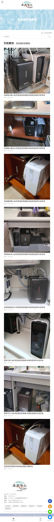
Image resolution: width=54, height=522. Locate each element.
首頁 (42, 33)
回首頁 (8, 506)
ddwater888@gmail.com (15, 500)
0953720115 (11, 496)
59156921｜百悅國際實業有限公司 (18, 498)
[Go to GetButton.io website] (50, 520)
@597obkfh (13, 494)
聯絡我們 (8, 508)
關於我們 (15, 506)
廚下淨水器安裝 (12, 511)
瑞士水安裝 (19, 511)
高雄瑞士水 (40, 511)
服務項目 (23, 506)
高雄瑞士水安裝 (46, 511)
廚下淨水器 (6, 511)
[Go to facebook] (50, 517)
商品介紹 (31, 506)
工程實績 (39, 506)
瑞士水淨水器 (26, 511)
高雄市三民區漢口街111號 (15, 502)
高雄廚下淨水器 (33, 511)
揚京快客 (21, 514)
